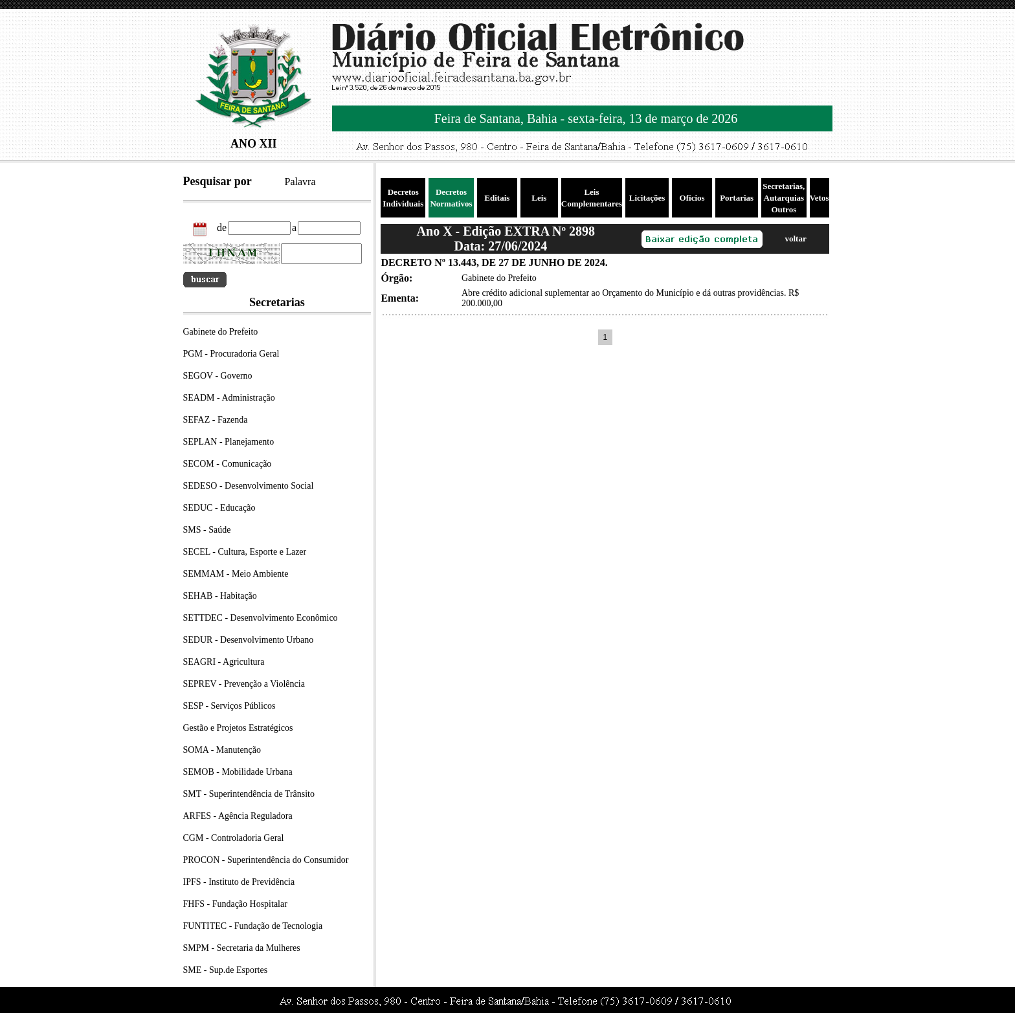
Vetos (819, 198)
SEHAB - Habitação (220, 596)
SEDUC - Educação (219, 508)
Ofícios (692, 198)
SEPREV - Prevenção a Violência (244, 684)
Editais (496, 198)
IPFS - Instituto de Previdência (239, 882)
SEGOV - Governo (217, 376)
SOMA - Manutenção (222, 750)
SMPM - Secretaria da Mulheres (241, 948)
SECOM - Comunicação (227, 464)
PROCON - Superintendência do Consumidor (266, 860)
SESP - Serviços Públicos (229, 706)
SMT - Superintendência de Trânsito (249, 794)
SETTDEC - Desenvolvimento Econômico (260, 618)
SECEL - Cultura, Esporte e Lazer (245, 552)
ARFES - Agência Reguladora (238, 816)
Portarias (736, 198)
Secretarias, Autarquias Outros (784, 197)
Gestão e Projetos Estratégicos (238, 728)
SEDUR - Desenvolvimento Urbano (248, 640)
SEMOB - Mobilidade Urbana (238, 772)
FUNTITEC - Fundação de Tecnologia (253, 926)
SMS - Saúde (207, 530)
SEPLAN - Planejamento (228, 442)
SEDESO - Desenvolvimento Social (248, 486)
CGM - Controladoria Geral (233, 838)
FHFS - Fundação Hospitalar (235, 904)
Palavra (300, 181)
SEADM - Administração (229, 398)
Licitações (647, 198)
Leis (538, 198)
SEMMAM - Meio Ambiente (236, 574)
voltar (795, 238)
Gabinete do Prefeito (220, 332)
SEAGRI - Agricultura (224, 662)
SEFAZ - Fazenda (215, 420)
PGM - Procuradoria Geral (231, 354)
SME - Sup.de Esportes (225, 970)
